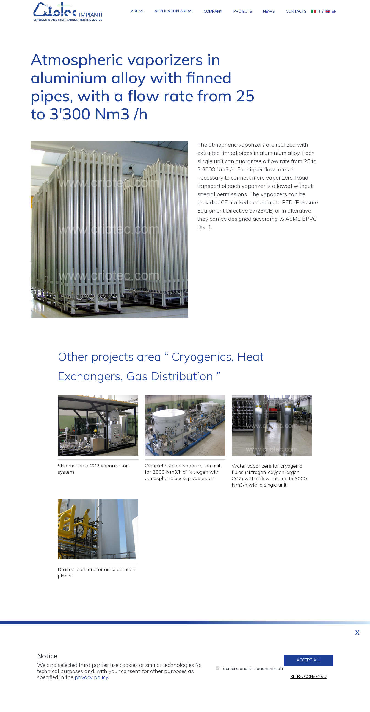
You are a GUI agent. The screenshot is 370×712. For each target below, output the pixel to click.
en (334, 11)
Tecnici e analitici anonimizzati (251, 671)
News (269, 11)
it (319, 11)
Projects (242, 11)
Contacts (296, 11)
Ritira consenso (308, 680)
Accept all (308, 663)
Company (213, 11)
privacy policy (91, 680)
